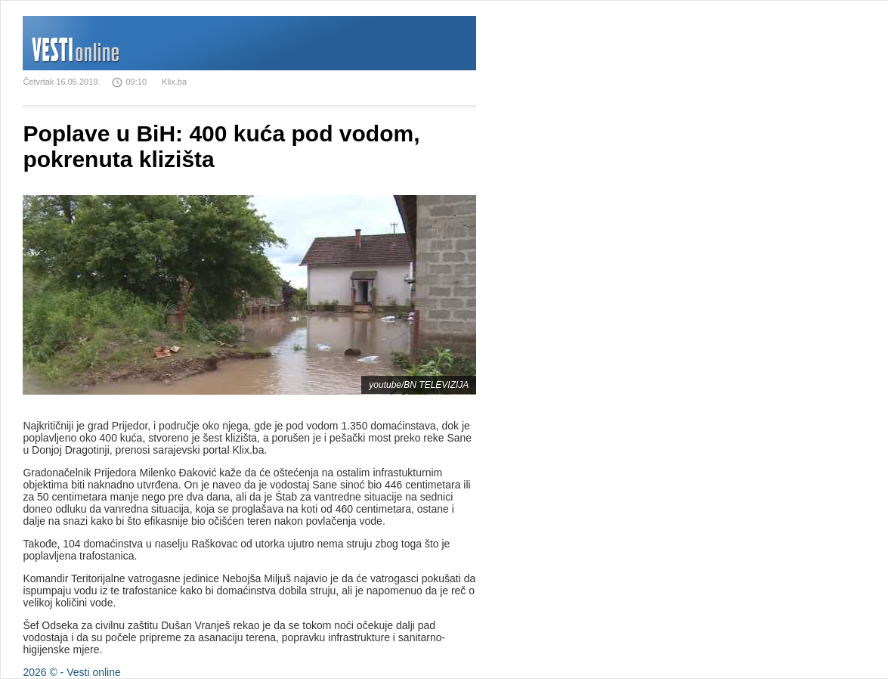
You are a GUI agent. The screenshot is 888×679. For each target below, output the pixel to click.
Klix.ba (174, 81)
